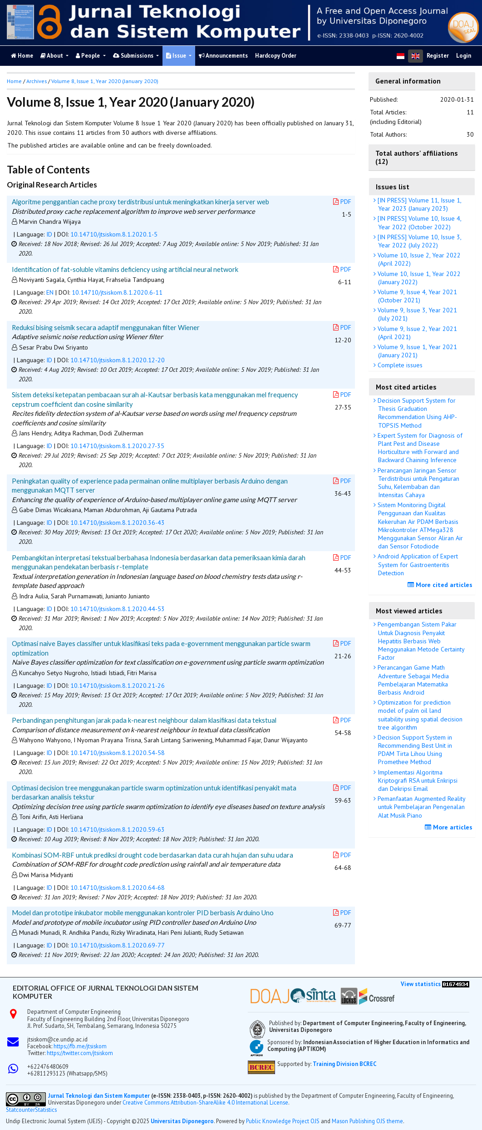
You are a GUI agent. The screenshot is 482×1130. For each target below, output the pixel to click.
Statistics (46, 1109)
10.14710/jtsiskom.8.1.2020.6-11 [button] (117, 292)
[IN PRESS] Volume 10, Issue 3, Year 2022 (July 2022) (419, 241)
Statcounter (20, 1109)
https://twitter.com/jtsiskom (80, 1052)
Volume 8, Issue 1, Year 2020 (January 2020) (104, 81)
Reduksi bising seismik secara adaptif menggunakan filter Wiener (106, 327)
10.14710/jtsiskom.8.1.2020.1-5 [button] (113, 234)
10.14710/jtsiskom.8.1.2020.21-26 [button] (117, 685)
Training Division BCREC (344, 1063)
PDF (342, 201)
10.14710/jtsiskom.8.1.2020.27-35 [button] (117, 446)
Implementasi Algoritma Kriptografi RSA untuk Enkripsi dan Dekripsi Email (416, 780)
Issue (176, 55)
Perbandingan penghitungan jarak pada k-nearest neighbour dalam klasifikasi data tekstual (144, 720)
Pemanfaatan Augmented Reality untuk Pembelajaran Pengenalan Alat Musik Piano (421, 806)
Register (438, 55)
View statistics (421, 983)
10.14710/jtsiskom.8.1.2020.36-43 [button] (117, 522)
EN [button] (50, 292)
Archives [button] (36, 81)
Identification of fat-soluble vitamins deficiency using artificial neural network (125, 269)
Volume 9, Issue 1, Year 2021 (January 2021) (416, 351)
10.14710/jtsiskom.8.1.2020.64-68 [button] (117, 887)
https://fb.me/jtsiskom (80, 1046)
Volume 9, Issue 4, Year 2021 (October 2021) (416, 296)
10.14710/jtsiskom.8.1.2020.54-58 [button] (117, 753)
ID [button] (49, 234)
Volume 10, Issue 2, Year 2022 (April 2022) (418, 259)
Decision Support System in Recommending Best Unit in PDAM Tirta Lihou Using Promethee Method (414, 749)
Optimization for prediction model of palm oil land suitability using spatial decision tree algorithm (419, 714)
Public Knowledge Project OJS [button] (283, 1121)
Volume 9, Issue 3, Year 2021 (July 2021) (416, 314)
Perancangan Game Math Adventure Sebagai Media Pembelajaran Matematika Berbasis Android (412, 679)
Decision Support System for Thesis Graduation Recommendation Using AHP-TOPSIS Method (416, 412)
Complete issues (399, 365)
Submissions (134, 55)
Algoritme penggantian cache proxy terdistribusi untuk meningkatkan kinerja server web (140, 201)
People (88, 55)
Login (463, 55)
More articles (449, 827)
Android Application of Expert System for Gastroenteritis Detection (417, 564)
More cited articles (441, 585)
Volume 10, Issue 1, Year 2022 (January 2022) (418, 278)
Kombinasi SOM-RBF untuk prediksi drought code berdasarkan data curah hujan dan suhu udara (152, 855)
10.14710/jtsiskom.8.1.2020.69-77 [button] (117, 945)
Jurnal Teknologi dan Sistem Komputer (99, 1095)
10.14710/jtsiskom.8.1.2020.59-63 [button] (117, 829)
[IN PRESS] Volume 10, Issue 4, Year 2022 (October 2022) (419, 222)
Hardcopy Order (275, 55)
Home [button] (14, 81)
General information (408, 80)
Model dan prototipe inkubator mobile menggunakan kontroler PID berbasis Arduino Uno (143, 912)
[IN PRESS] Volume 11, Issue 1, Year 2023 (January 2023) (419, 204)
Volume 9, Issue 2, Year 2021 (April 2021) (416, 333)
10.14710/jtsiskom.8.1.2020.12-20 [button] (117, 360)
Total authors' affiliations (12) (416, 157)
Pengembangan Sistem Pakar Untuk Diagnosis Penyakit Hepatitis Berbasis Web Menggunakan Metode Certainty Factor (420, 640)
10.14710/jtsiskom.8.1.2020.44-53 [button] (117, 609)
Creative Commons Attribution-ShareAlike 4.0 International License (205, 1102)
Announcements (223, 55)
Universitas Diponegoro (182, 1121)
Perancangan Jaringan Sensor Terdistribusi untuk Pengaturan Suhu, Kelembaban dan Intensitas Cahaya (417, 482)
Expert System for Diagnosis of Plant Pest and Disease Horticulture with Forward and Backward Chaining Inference (419, 447)
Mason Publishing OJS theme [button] (367, 1121)
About (52, 55)
